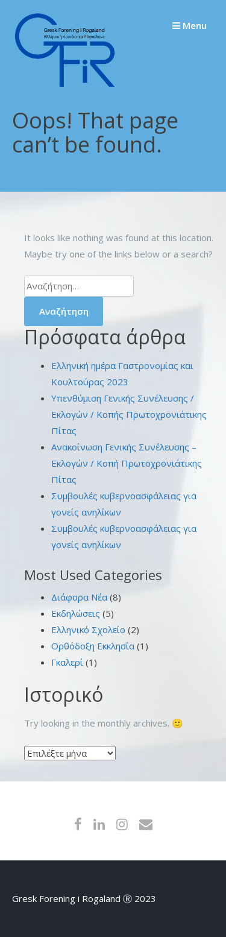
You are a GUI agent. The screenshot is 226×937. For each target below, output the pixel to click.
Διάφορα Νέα (79, 597)
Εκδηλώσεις (75, 613)
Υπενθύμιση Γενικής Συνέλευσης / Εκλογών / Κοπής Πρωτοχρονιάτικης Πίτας (129, 414)
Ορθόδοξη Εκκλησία (92, 646)
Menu (189, 25)
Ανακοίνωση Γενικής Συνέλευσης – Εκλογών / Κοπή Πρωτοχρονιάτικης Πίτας (126, 463)
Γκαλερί (67, 662)
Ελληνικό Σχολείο (88, 629)
